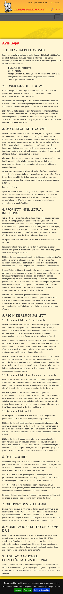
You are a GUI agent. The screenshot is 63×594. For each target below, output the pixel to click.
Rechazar (27, 590)
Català (55, 2)
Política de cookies (41, 590)
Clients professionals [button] (37, 2)
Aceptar (18, 590)
